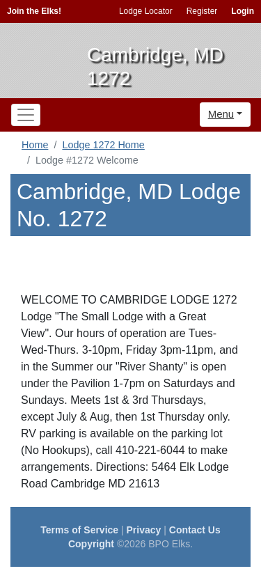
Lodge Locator (146, 11)
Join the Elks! (34, 11)
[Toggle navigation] (25, 115)
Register (202, 11)
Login (242, 11)
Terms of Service (79, 529)
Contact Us (195, 529)
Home (35, 144)
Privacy (144, 529)
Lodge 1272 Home (103, 144)
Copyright (91, 543)
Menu (221, 114)
